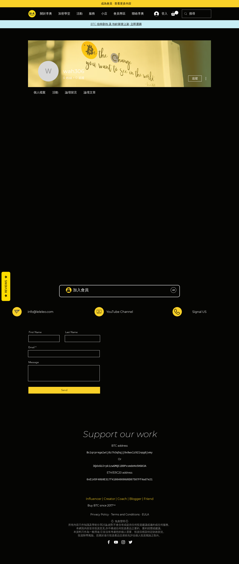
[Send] (64, 390)
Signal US (199, 312)
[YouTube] (116, 542)
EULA (145, 514)
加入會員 (81, 290)
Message (33, 362)
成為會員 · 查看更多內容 (116, 3)
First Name (35, 332)
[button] (80, 13)
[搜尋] (196, 14)
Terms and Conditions (125, 514)
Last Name (71, 332)
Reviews (6, 286)
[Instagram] (123, 542)
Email (31, 347)
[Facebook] (108, 542)
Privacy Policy (99, 514)
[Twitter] (130, 542)
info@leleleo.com (40, 312)
